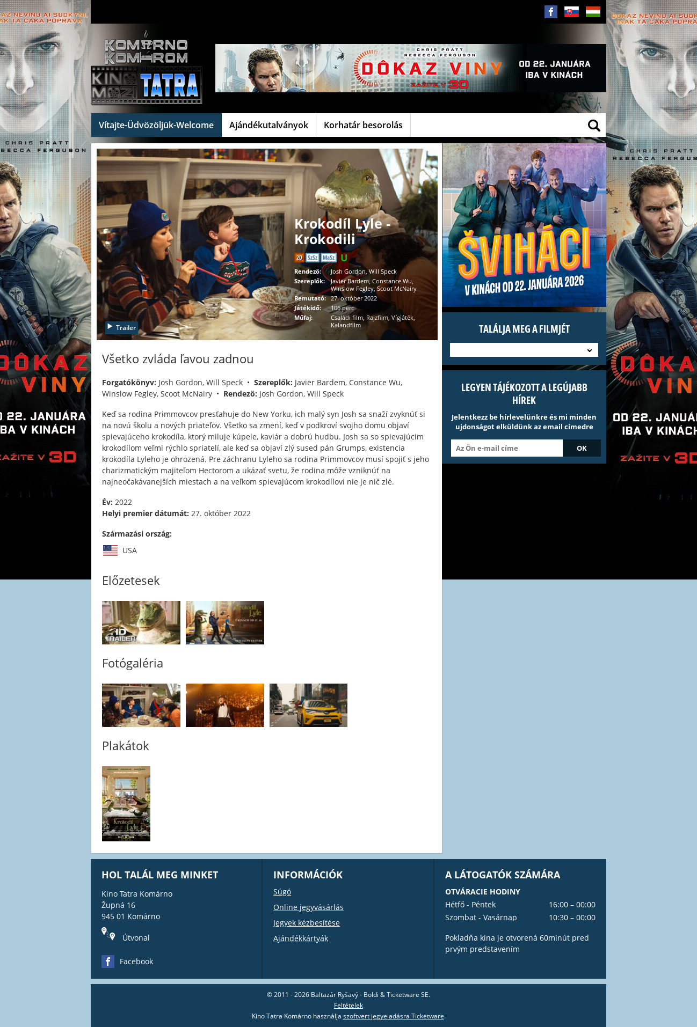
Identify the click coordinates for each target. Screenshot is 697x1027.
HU (593, 20)
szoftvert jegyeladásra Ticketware (393, 1016)
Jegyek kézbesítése (306, 923)
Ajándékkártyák (300, 938)
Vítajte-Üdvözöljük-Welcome (156, 125)
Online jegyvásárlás (308, 907)
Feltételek (348, 1005)
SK (571, 20)
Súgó (282, 891)
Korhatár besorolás (363, 125)
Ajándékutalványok (268, 125)
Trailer (121, 327)
